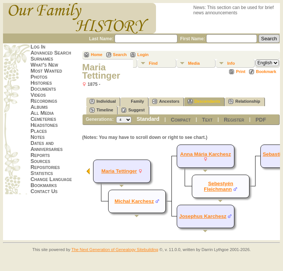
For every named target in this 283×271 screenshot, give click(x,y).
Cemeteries (43, 119)
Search (120, 54)
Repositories (45, 167)
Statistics (42, 173)
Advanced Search (51, 53)
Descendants (204, 101)
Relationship (244, 101)
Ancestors (165, 101)
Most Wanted (46, 71)
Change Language (51, 179)
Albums (39, 107)
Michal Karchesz (134, 201)
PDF (260, 120)
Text (207, 120)
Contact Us (44, 191)
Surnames (42, 59)
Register (234, 120)
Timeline (101, 110)
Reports (40, 155)
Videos (38, 95)
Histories (41, 83)
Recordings (44, 101)
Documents (43, 89)
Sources (40, 161)
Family (134, 101)
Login (142, 54)
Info (231, 63)
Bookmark (266, 71)
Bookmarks (44, 185)
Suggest (132, 110)
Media (194, 63)
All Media (42, 113)
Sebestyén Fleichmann (218, 186)
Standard (147, 119)
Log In (38, 47)
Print (240, 71)
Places (39, 131)
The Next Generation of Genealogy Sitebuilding (114, 249)
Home (96, 54)
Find (153, 63)
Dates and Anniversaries (47, 146)
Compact (181, 120)
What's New (44, 65)
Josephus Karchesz (202, 216)
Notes (37, 137)
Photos (39, 77)
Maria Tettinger (119, 171)
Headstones (44, 125)
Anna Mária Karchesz (205, 154)
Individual (103, 101)
